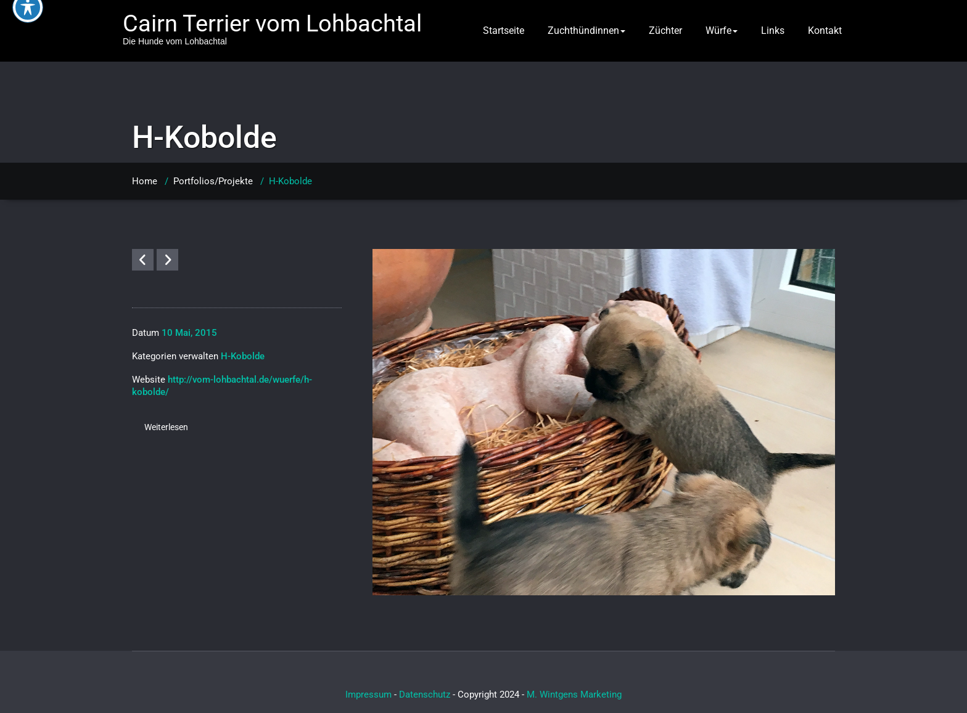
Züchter (665, 30)
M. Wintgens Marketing (574, 694)
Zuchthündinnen (586, 30)
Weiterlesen (166, 427)
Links (772, 30)
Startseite (503, 30)
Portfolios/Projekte (213, 181)
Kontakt (825, 30)
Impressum (368, 694)
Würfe (722, 30)
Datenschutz (424, 694)
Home (144, 181)
